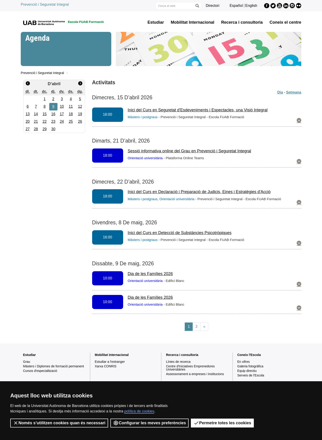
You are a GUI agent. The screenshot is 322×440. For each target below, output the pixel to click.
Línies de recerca (178, 361)
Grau (26, 361)
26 (80, 121)
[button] (299, 120)
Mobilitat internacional (112, 355)
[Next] (204, 326)
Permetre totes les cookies (222, 423)
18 (71, 114)
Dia (280, 92)
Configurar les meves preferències (149, 423)
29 (45, 129)
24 (62, 121)
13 (28, 114)
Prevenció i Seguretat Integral (45, 4)
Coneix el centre (285, 22)
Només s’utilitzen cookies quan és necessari (59, 423)
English (251, 6)
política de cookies (139, 411)
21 (36, 121)
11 (71, 106)
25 (71, 121)
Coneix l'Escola (249, 355)
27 (28, 129)
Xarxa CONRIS (106, 366)
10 (62, 106)
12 (80, 106)
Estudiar (156, 22)
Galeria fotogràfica (250, 366)
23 (53, 121)
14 (36, 114)
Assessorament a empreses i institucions (195, 374)
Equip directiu (247, 371)
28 (36, 129)
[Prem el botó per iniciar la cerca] (197, 5)
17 (62, 114)
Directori (212, 6)
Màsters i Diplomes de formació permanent (53, 366)
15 (45, 114)
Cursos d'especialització (40, 371)
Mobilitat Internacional (192, 22)
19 (80, 114)
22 (45, 121)
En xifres (243, 361)
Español (236, 6)
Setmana (293, 92)
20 (28, 121)
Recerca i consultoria (242, 22)
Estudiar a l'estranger (110, 361)
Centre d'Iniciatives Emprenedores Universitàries (190, 367)
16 (53, 114)
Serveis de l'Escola (250, 375)
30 (53, 129)
